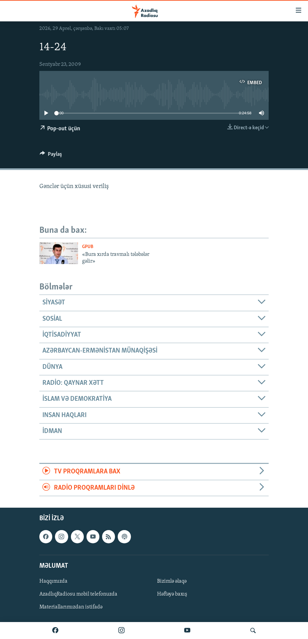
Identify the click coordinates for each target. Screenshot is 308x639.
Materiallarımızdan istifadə (70, 607)
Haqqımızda (53, 581)
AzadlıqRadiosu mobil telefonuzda (78, 594)
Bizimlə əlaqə (172, 581)
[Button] (51, 155)
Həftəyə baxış (172, 594)
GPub (87, 246)
